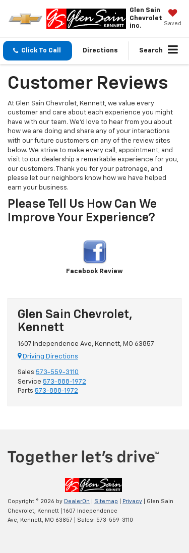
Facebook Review (94, 257)
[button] (37, 50)
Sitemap (106, 501)
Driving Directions (48, 356)
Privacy (132, 501)
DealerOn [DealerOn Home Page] (77, 501)
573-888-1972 (64, 382)
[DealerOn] (93, 485)
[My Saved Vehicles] (172, 19)
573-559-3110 (57, 372)
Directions (100, 50)
